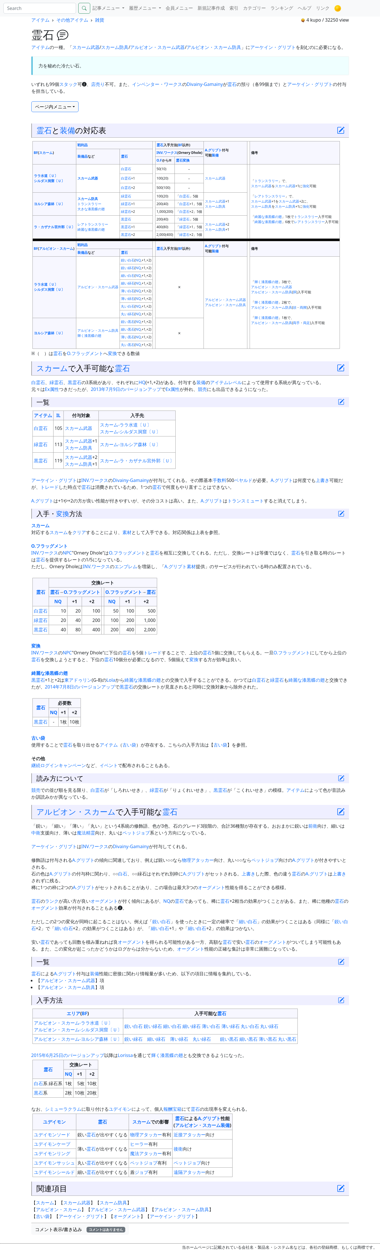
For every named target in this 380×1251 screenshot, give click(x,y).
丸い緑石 (128, 314)
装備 (67, 130)
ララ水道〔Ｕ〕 (46, 175)
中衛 (35, 833)
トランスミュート (245, 501)
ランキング (281, 8)
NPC (67, 553)
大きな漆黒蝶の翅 (91, 209)
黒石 (38, 1093)
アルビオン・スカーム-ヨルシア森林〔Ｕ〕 (78, 1039)
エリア (73, 1013)
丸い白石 (128, 306)
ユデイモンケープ (52, 1144)
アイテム (40, 20)
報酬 (167, 1109)
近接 (178, 1135)
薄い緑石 (128, 298)
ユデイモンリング (52, 1153)
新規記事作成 (211, 8)
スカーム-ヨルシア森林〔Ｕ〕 (130, 444)
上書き (322, 480)
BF (36, 152)
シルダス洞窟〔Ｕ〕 (49, 180)
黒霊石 (126, 219)
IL (58, 415)
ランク (52, 901)
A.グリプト (213, 150)
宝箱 (177, 1109)
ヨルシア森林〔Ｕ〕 (49, 203)
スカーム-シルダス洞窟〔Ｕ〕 (130, 431)
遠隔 (178, 1172)
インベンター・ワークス (157, 84)
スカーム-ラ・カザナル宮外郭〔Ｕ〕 (137, 460)
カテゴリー (254, 8)
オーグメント (211, 887)
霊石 (232, 84)
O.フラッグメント (85, 353)
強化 (306, 186)
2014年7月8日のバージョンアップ (80, 687)
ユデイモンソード (52, 1135)
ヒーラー (139, 1144)
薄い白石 (128, 290)
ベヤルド (243, 480)
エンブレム (125, 566)
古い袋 (38, 738)
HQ (142, 382)
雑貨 (99, 20)
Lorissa (125, 1055)
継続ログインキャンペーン (58, 765)
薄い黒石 (128, 337)
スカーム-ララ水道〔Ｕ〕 (125, 425)
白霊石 (126, 168)
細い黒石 (128, 329)
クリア (79, 532)
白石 (122, 874)
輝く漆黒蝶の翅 (266, 281)
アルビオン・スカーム (56, 248)
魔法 (81, 833)
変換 (186, 160)
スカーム (46, 152)
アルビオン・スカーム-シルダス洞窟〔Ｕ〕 (78, 1030)
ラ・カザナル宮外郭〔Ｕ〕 (54, 226)
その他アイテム (72, 20)
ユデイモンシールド (54, 1172)
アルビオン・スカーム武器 (157, 47)
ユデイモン (120, 1109)
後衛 (178, 1149)
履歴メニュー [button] (143, 8)
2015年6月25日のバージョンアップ (67, 1055)
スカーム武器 (86, 47)
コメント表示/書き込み (80, 1229)
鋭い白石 (128, 260)
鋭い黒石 (128, 321)
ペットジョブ (136, 833)
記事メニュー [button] (107, 8)
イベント (109, 765)
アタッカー (194, 1135)
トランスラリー (266, 180)
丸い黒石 (128, 344)
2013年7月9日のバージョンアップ (126, 389)
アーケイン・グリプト (273, 47)
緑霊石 (126, 196)
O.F (159, 160)
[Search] (39, 8)
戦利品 (82, 145)
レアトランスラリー (269, 196)
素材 (127, 532)
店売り (98, 84)
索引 (234, 8)
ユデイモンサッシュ (54, 1163)
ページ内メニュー (53, 107)
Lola (110, 680)
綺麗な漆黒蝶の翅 (268, 216)
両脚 (303, 307)
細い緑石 (128, 283)
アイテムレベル (226, 382)
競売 (202, 389)
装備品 (82, 156)
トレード (49, 487)
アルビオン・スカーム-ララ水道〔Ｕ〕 (73, 1023)
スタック (68, 84)
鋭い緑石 (128, 267)
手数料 (219, 480)
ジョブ (141, 1172)
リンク (323, 8)
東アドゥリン (78, 680)
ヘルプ (304, 8)
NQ (138, 260)
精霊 (90, 833)
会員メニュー (179, 8)
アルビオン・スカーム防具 (213, 47)
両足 (306, 322)
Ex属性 (52, 389)
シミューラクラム (63, 1109)
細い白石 (128, 275)
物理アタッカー (198, 860)
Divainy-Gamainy (205, 84)
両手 (296, 322)
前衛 (312, 826)
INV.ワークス (167, 152)
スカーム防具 (114, 47)
